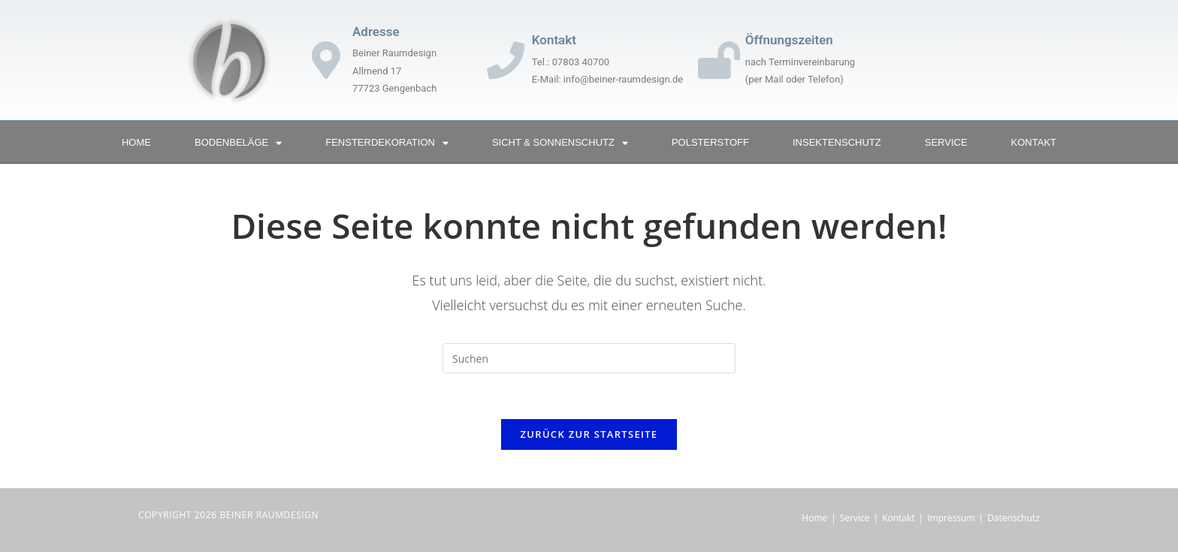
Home (136, 142)
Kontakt (1033, 142)
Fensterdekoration (387, 143)
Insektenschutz (837, 142)
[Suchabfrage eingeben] (589, 358)
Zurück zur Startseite (589, 434)
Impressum (950, 517)
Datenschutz (1013, 517)
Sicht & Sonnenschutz (560, 143)
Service (946, 142)
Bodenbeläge (238, 143)
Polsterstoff (710, 142)
